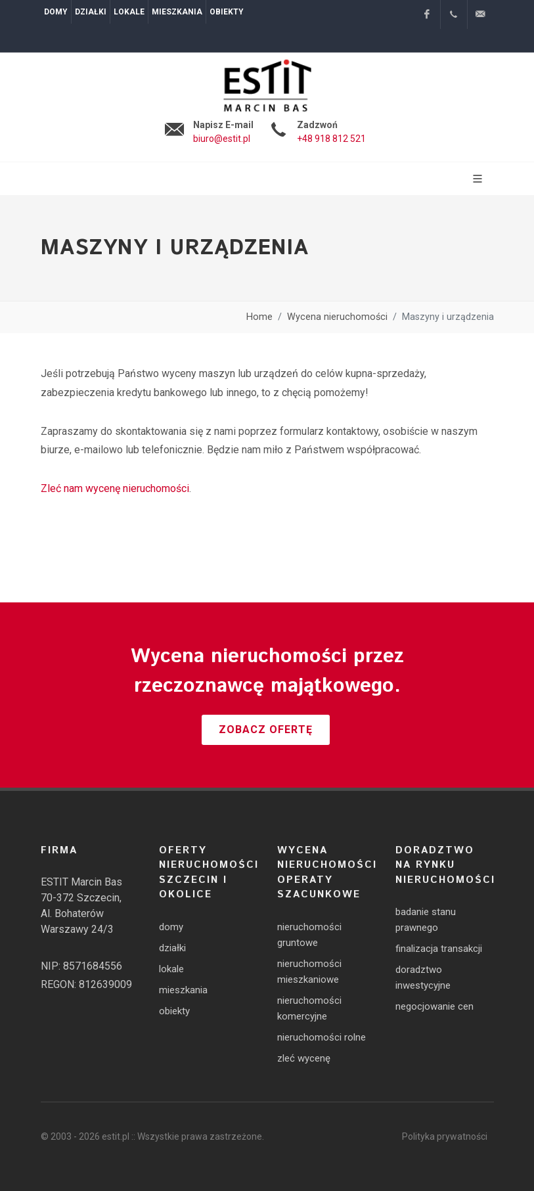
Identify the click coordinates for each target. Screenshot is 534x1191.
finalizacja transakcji (438, 949)
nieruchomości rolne (321, 1037)
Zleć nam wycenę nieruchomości (115, 488)
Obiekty (227, 11)
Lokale (129, 11)
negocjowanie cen (434, 1006)
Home (259, 317)
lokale (171, 969)
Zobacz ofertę (266, 729)
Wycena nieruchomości (337, 317)
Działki (90, 11)
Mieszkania (177, 11)
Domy (56, 11)
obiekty (174, 1011)
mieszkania (183, 990)
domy (171, 927)
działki (172, 948)
